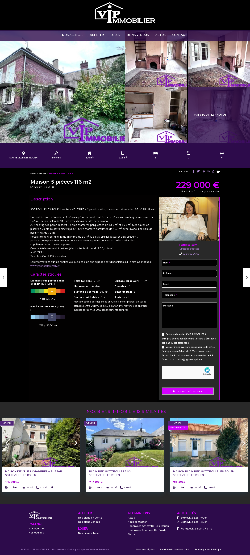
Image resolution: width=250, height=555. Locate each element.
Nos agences (37, 528)
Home (33, 173)
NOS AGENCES (72, 35)
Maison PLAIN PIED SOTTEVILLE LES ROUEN (203, 471)
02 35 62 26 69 (189, 253)
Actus (131, 517)
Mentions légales (145, 549)
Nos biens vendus (89, 522)
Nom (166, 262)
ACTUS (160, 35)
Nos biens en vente (90, 517)
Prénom (168, 273)
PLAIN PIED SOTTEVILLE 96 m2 (110, 471)
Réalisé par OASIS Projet (208, 549)
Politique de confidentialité (176, 351)
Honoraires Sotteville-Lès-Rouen (148, 526)
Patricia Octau (189, 245)
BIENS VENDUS (138, 35)
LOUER (115, 35)
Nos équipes (36, 532)
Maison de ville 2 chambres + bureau (33, 471)
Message (168, 305)
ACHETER (97, 35)
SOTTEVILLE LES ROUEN (23, 157)
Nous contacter (137, 522)
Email (166, 284)
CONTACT (179, 35)
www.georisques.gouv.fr (45, 265)
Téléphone (170, 295)
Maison (42, 173)
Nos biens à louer (89, 533)
